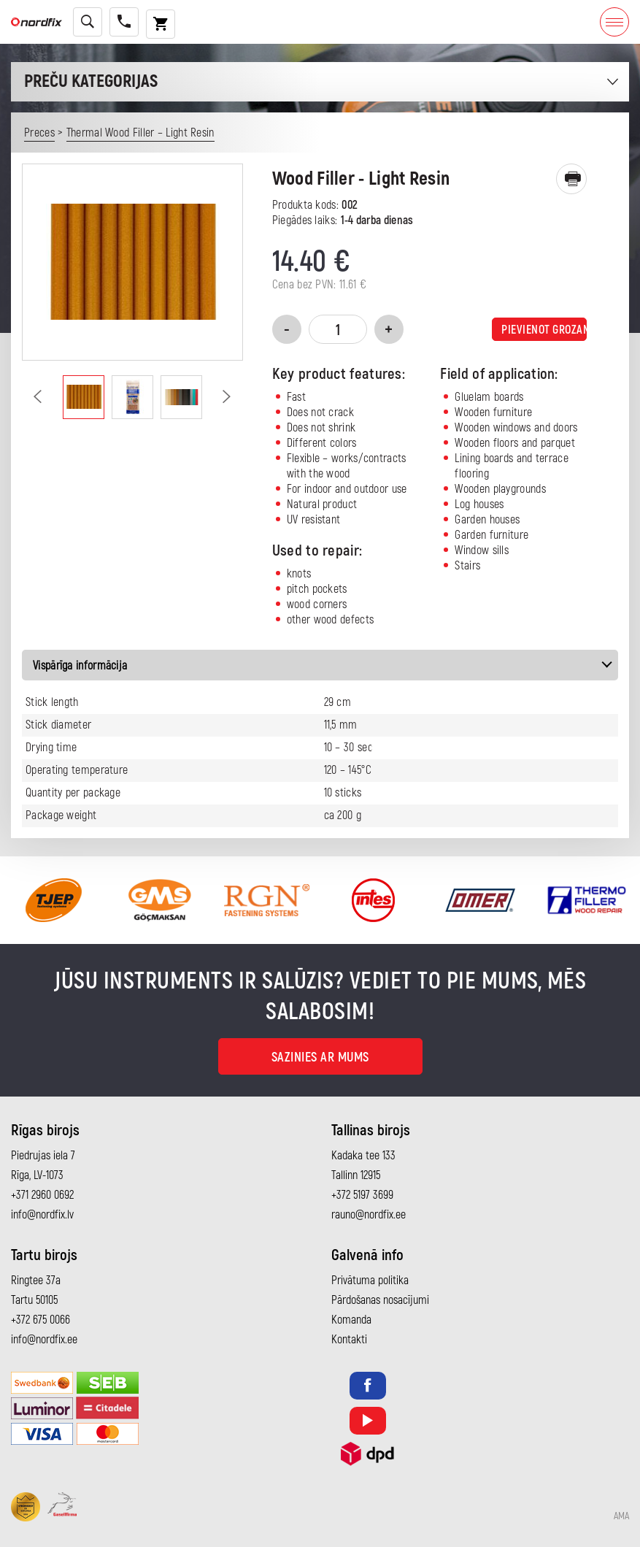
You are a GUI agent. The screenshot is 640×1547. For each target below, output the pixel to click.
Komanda (351, 1320)
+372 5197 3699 (362, 1195)
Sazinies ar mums (320, 1057)
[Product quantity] (338, 329)
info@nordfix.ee (44, 1339)
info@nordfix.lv (42, 1215)
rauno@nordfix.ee (368, 1215)
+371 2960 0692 (42, 1195)
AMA (621, 1516)
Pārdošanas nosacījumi (380, 1300)
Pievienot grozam (544, 330)
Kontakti (349, 1339)
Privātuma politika (370, 1280)
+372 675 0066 (40, 1320)
